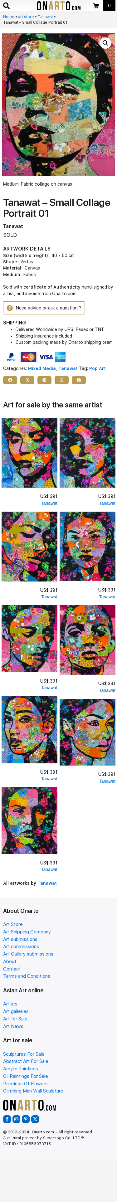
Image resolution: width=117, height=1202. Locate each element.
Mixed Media (42, 368)
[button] (105, 43)
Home (8, 17)
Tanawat (45, 17)
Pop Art (97, 368)
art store (26, 17)
